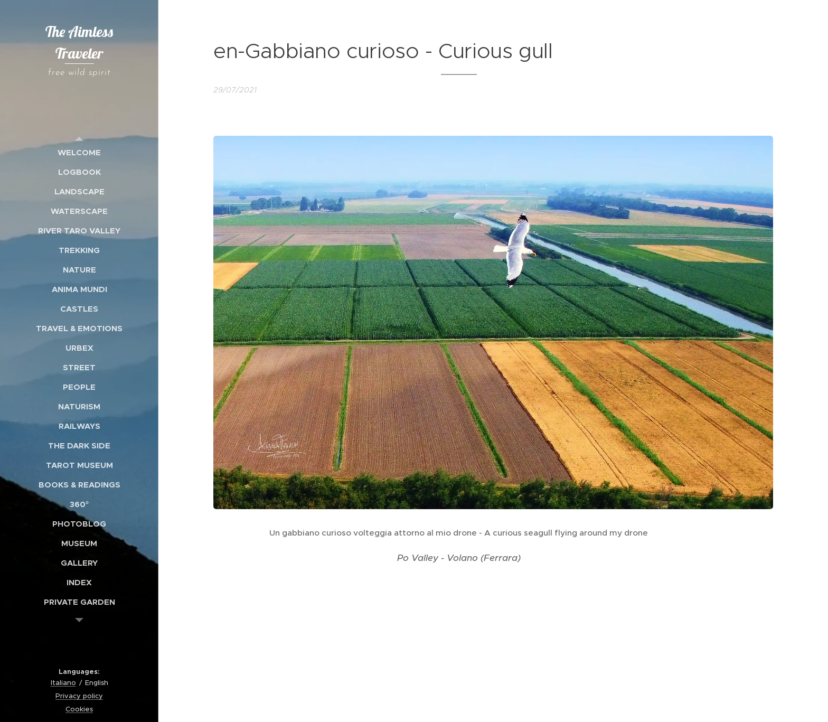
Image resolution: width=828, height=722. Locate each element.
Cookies (79, 709)
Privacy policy (79, 695)
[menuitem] (79, 152)
